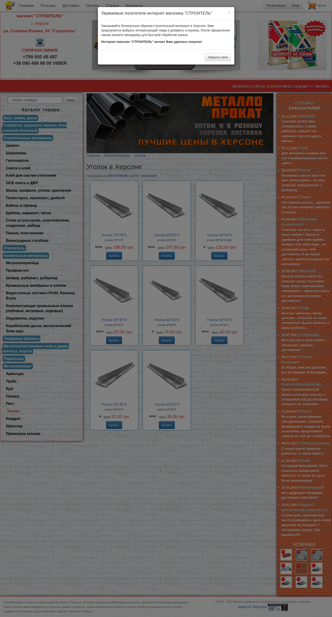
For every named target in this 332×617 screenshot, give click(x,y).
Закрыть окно (218, 57)
